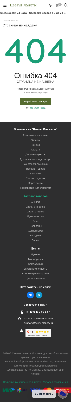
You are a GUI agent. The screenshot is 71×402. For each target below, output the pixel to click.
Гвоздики (35, 235)
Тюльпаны (35, 225)
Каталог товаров (35, 196)
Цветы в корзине (36, 278)
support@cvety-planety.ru (38, 322)
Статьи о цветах (35, 178)
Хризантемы (35, 230)
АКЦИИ (35, 201)
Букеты (35, 254)
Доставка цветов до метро (35, 159)
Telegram (39, 295)
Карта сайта (35, 183)
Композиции (35, 263)
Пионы (35, 240)
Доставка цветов (36, 154)
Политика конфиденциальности (22, 382)
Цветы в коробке (35, 206)
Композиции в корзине (35, 273)
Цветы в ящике (35, 211)
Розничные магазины (35, 135)
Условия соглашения (55, 382)
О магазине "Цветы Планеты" (35, 129)
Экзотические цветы (35, 268)
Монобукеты (35, 259)
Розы (35, 221)
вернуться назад (37, 108)
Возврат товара (35, 168)
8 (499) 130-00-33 (37, 311)
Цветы (35, 248)
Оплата (35, 149)
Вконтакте (30, 295)
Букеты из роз (35, 216)
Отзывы (35, 140)
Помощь (36, 144)
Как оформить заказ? (35, 163)
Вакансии (35, 173)
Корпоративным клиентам (35, 187)
